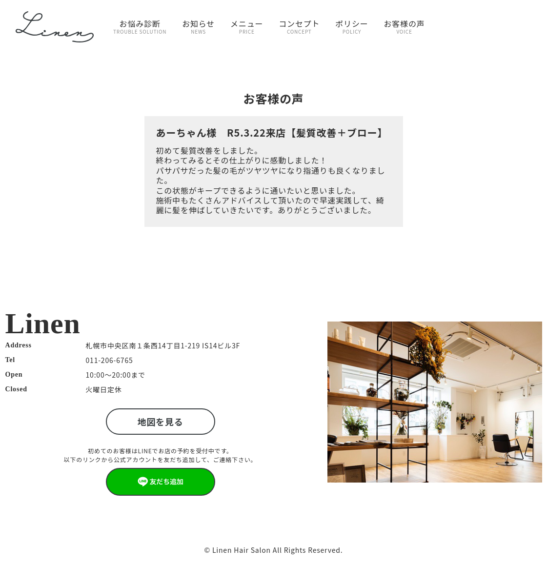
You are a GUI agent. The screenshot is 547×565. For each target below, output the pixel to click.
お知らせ (198, 26)
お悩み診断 (139, 26)
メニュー (246, 26)
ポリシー (351, 26)
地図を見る (160, 421)
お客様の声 (404, 26)
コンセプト (299, 26)
